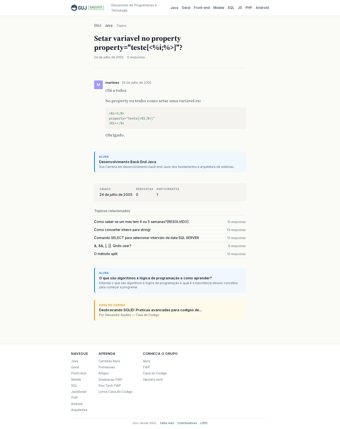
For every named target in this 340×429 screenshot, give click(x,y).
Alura (146, 361)
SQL (231, 8)
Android (262, 8)
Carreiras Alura (109, 361)
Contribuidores (187, 423)
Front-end (78, 373)
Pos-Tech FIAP (109, 386)
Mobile (218, 8)
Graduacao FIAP (110, 380)
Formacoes (106, 367)
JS (240, 8)
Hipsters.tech (153, 380)
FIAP (146, 367)
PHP (248, 8)
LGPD (204, 423)
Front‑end (202, 8)
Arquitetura (79, 410)
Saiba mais (167, 423)
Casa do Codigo (155, 373)
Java (174, 8)
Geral (186, 8)
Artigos (103, 373)
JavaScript (79, 392)
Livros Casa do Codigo (115, 392)
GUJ (97, 25)
